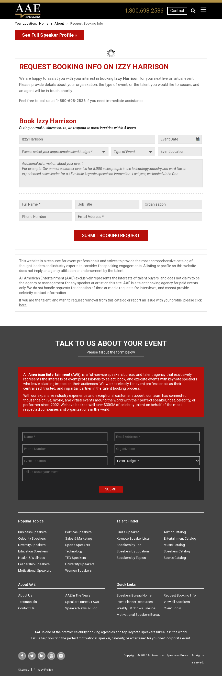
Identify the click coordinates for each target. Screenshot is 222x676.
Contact (177, 10)
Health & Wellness (31, 558)
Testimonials (27, 602)
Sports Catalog (175, 558)
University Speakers (79, 564)
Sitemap (24, 669)
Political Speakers (78, 532)
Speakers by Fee (129, 545)
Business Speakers (32, 532)
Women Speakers (78, 570)
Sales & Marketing (78, 538)
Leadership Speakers (34, 564)
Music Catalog (174, 545)
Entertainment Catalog (180, 538)
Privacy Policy (43, 669)
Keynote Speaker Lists (133, 538)
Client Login (172, 608)
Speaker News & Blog (81, 608)
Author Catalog (175, 532)
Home (43, 23)
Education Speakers (33, 551)
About (59, 23)
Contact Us (26, 608)
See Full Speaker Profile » (49, 35)
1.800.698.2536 (144, 10)
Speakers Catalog (177, 551)
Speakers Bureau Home (134, 595)
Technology (73, 551)
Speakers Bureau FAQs (82, 602)
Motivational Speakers (34, 570)
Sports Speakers (77, 545)
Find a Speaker (128, 532)
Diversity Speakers (32, 545)
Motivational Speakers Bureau (139, 615)
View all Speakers (177, 602)
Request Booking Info (180, 595)
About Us (25, 595)
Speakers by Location (133, 551)
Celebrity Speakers (32, 538)
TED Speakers (75, 558)
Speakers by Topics (131, 558)
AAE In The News (77, 595)
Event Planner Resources (135, 602)
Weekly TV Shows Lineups (136, 608)
